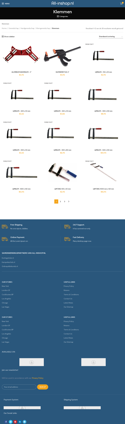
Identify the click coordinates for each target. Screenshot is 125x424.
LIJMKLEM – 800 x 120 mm (21, 190)
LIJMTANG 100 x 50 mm (62, 190)
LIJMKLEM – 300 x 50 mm (21, 151)
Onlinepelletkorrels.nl (10, 266)
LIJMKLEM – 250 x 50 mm (62, 111)
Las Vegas (5, 307)
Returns (66, 290)
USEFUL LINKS (69, 282)
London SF (6, 290)
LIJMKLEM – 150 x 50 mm (103, 72)
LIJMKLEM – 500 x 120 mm (104, 151)
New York (5, 286)
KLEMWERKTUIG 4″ (62, 72)
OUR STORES (7, 282)
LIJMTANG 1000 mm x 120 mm (103, 190)
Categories (63, 16)
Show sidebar (9, 36)
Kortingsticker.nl (8, 258)
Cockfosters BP (7, 294)
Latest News (68, 303)
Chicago (5, 303)
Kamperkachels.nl (8, 262)
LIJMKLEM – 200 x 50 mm (21, 111)
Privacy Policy (69, 286)
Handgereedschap (27, 28)
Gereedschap (14, 28)
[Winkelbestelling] (111, 36)
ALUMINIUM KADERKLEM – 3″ (21, 72)
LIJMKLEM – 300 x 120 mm (104, 111)
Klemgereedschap (43, 28)
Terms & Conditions (71, 294)
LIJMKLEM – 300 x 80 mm (63, 151)
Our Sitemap (68, 307)
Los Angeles (6, 299)
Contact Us (68, 299)
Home (4, 28)
